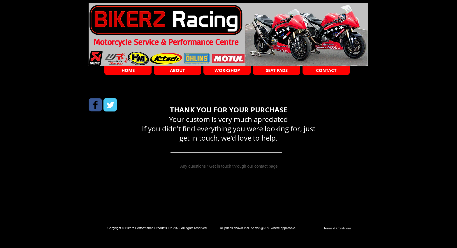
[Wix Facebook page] (95, 104)
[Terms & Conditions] (337, 228)
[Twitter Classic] (110, 104)
